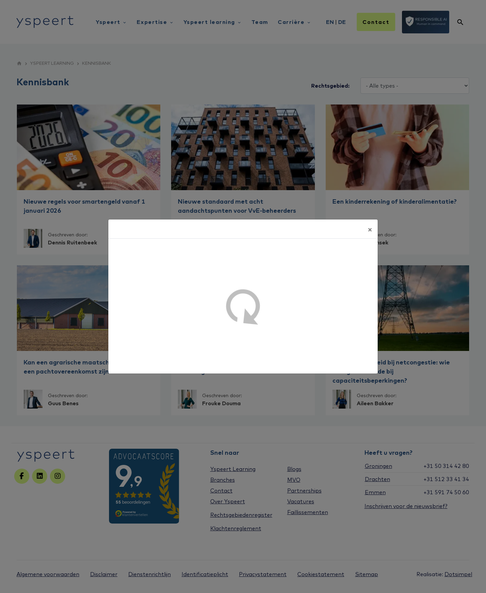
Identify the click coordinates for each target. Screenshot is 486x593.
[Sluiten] (370, 228)
